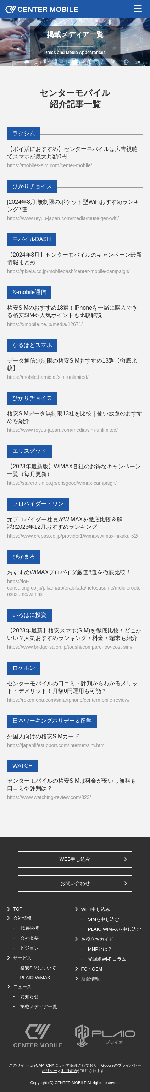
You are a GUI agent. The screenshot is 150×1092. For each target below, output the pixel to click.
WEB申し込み (75, 859)
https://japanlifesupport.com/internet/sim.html (56, 745)
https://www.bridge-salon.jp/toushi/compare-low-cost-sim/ (69, 647)
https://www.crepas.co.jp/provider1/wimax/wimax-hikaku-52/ (72, 536)
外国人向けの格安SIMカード (43, 736)
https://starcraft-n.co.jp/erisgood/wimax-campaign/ (62, 483)
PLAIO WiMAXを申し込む (114, 929)
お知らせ (29, 996)
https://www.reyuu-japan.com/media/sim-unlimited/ (62, 430)
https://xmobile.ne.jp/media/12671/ (45, 324)
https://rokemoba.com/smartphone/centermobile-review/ (68, 700)
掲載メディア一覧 (38, 1006)
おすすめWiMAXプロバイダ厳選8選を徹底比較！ (69, 572)
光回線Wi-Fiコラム (107, 959)
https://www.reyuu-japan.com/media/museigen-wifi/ (63, 218)
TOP (18, 909)
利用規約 (69, 1071)
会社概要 (29, 938)
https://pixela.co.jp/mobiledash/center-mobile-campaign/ (68, 271)
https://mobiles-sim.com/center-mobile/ (49, 165)
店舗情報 (90, 979)
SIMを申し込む (103, 919)
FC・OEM (91, 969)
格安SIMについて (38, 968)
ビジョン (29, 948)
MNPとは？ (100, 949)
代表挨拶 (29, 928)
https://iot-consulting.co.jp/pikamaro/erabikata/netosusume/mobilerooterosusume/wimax (74, 587)
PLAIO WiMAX (35, 977)
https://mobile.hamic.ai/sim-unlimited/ (48, 377)
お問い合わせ (75, 883)
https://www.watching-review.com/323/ (49, 797)
